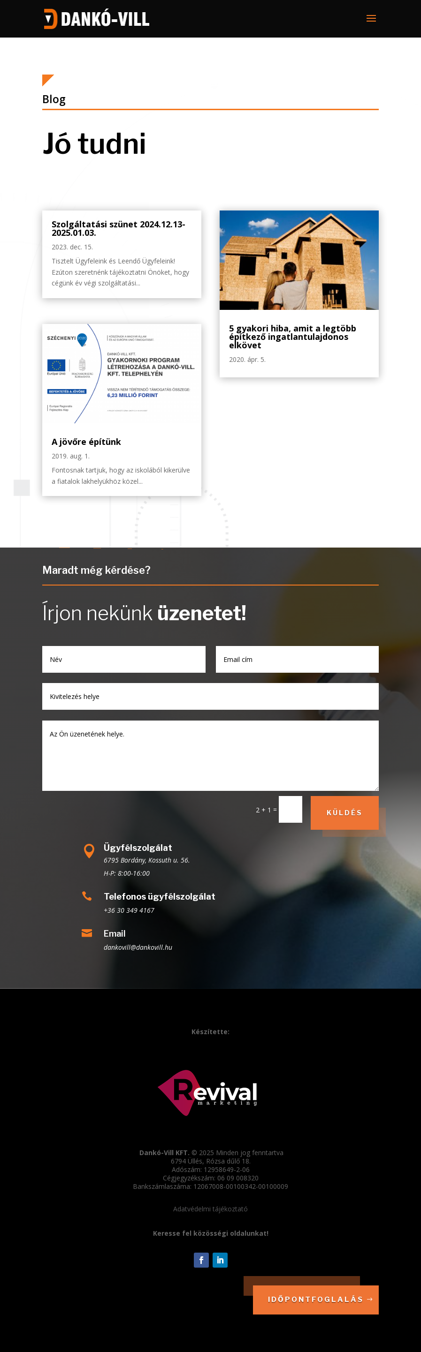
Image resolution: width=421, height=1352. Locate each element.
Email (115, 934)
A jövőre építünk (86, 441)
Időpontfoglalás (316, 1299)
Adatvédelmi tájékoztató (210, 1208)
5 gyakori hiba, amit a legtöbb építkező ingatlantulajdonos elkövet (292, 337)
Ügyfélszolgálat (138, 848)
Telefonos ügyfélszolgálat (159, 896)
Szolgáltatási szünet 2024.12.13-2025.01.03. (118, 228)
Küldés (345, 813)
